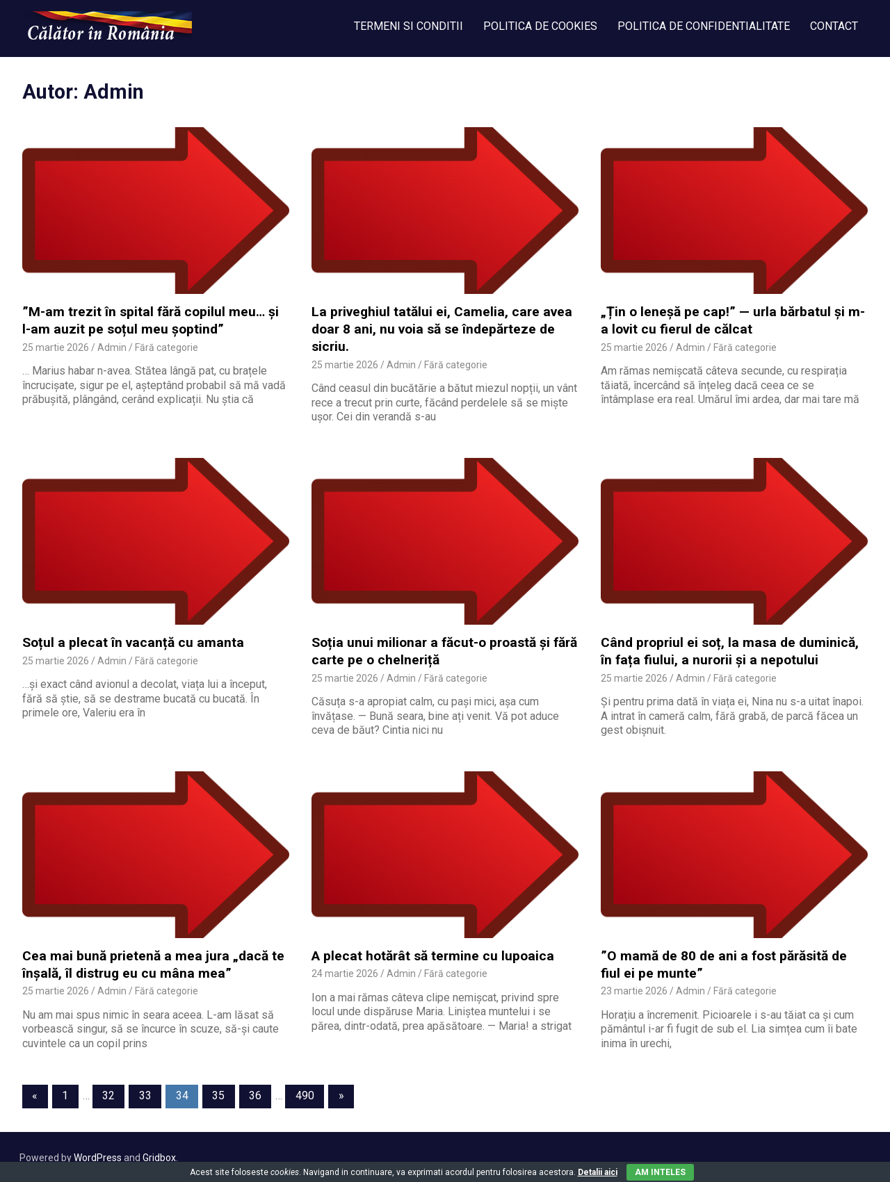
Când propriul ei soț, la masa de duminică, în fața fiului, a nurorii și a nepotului (728, 650)
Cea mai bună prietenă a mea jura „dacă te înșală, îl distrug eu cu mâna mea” (151, 963)
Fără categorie (166, 346)
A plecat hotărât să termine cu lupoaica (431, 954)
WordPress (98, 1155)
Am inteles (660, 1172)
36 (255, 1094)
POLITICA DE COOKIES (540, 26)
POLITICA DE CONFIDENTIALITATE (703, 26)
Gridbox (159, 1155)
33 (145, 1094)
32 (108, 1094)
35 (218, 1094)
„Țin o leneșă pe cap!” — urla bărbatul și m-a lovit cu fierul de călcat (731, 320)
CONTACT (834, 26)
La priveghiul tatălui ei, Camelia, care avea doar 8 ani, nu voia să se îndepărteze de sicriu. (439, 329)
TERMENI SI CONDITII (408, 26)
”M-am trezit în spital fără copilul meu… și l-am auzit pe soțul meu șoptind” (155, 320)
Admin (112, 346)
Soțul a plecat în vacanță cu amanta (130, 642)
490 (305, 1094)
